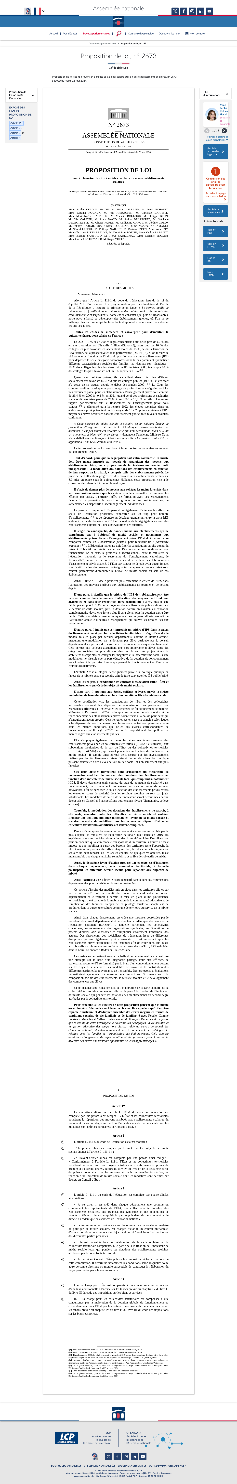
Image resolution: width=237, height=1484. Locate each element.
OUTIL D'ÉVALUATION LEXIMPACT (166, 1466)
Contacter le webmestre (131, 1473)
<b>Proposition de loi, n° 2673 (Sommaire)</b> (21, 95)
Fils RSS (147, 1473)
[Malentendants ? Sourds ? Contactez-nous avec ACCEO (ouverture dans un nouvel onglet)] (94, 1456)
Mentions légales (73, 1473)
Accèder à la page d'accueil (118, 20)
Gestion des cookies (162, 1473)
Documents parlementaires (102, 43)
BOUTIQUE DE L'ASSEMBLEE (65, 1466)
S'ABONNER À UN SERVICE (131, 1466)
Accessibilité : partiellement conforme (100, 1473)
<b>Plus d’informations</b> (215, 93)
